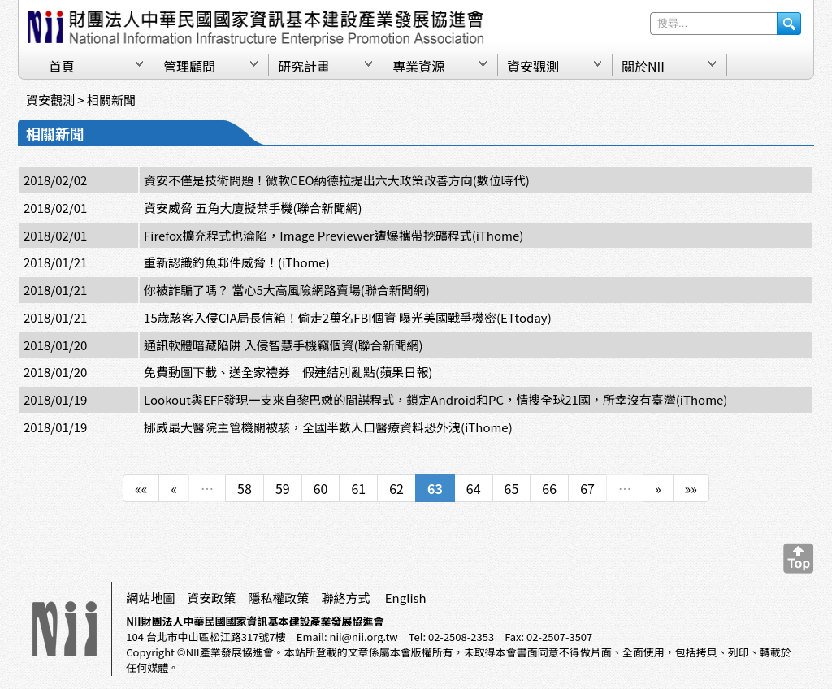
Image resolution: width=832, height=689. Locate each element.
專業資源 (418, 66)
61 (358, 488)
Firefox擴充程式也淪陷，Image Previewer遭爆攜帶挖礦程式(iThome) (333, 235)
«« (141, 488)
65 (512, 488)
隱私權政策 (278, 597)
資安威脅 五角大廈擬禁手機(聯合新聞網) (253, 207)
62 (396, 488)
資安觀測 (533, 66)
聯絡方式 (345, 597)
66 (549, 488)
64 (473, 488)
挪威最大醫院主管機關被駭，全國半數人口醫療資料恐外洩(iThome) (328, 427)
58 (244, 488)
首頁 (62, 66)
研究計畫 (304, 66)
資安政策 (211, 597)
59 (282, 488)
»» (691, 488)
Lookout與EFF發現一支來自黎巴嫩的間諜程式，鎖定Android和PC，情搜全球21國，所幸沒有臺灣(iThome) (435, 399)
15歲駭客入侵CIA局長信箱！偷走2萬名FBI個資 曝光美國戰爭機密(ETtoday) (348, 317)
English (406, 597)
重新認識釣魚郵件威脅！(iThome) (237, 262)
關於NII (643, 66)
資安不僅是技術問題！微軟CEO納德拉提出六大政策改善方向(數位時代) (337, 179)
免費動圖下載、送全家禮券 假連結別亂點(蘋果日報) (288, 371)
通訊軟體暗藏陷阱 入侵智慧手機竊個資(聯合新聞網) (283, 344)
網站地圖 (150, 597)
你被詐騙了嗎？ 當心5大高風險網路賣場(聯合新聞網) (287, 289)
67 (587, 488)
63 (435, 488)
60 (321, 488)
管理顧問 (189, 66)
